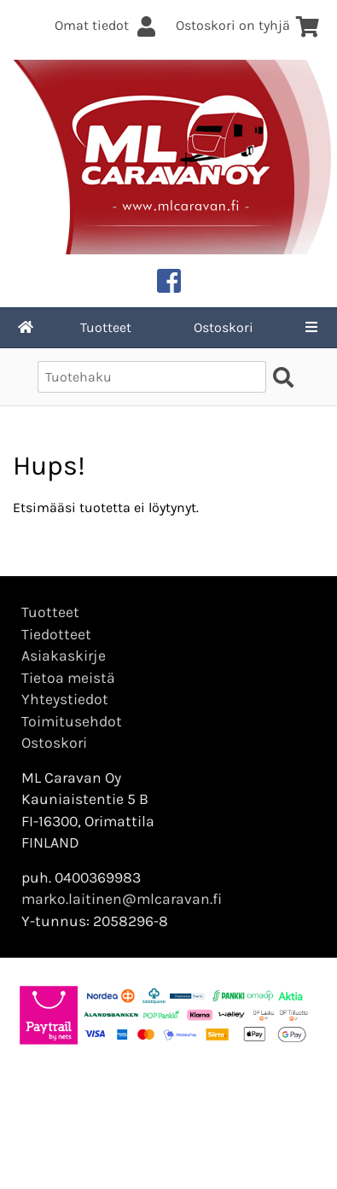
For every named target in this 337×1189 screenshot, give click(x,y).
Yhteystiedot (64, 699)
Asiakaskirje (63, 655)
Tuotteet (105, 327)
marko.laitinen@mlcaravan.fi (121, 898)
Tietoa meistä (68, 677)
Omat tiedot (107, 25)
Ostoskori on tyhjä (248, 25)
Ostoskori (223, 327)
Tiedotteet (56, 634)
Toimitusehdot (71, 721)
